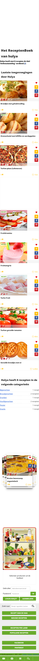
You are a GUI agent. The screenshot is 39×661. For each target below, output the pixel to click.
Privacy (30, 654)
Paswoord (7, 593)
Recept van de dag (19, 613)
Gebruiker (7, 588)
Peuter (2, 405)
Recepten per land (19, 628)
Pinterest (19, 648)
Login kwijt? (11, 599)
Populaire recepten (19, 633)
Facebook (19, 643)
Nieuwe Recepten (19, 618)
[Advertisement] (19, 26)
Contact (24, 654)
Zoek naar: (6, 606)
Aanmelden (27, 599)
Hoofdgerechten (6, 401)
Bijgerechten (5, 390)
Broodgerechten (6, 394)
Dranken (3, 397)
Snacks (2, 409)
